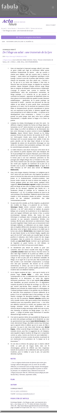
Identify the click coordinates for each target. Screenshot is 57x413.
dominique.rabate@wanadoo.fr (25, 394)
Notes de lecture (36, 28)
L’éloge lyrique (7, 60)
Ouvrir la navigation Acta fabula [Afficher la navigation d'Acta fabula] (28, 37)
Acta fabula (12, 28)
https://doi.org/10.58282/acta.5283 (16, 56)
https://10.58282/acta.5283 (41, 407)
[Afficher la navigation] (53, 7)
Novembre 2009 (23, 28)
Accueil (3, 28)
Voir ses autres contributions (19, 391)
